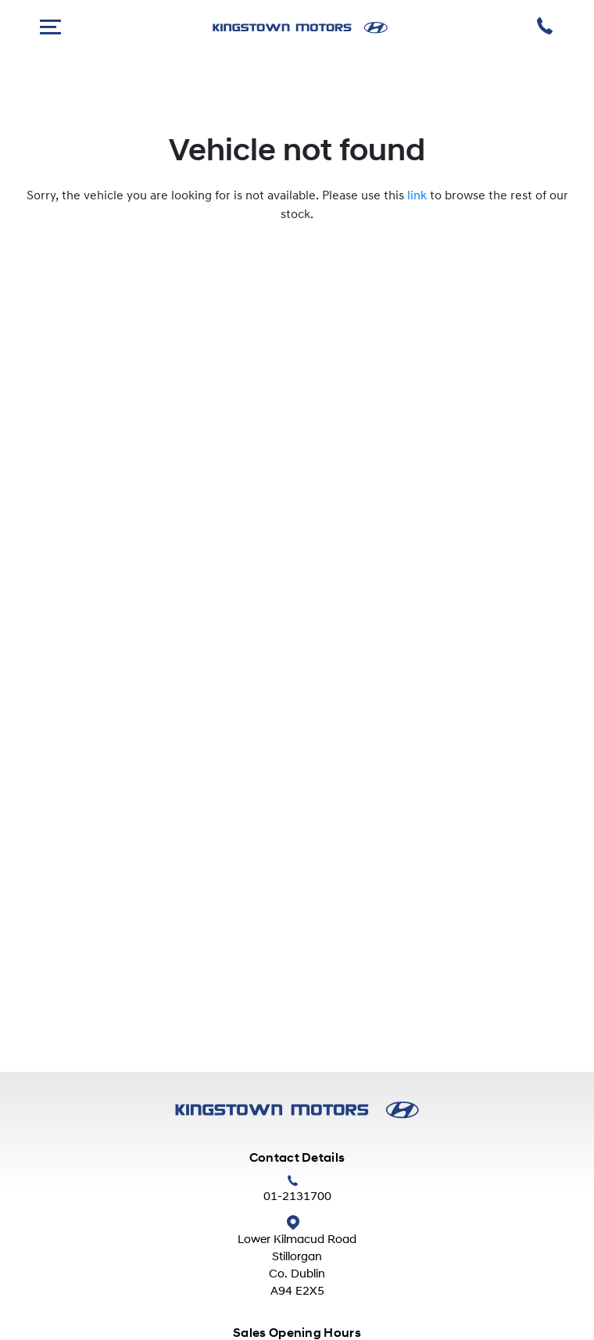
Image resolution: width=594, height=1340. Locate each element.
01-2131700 (297, 1197)
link (417, 196)
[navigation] (50, 28)
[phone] (546, 28)
